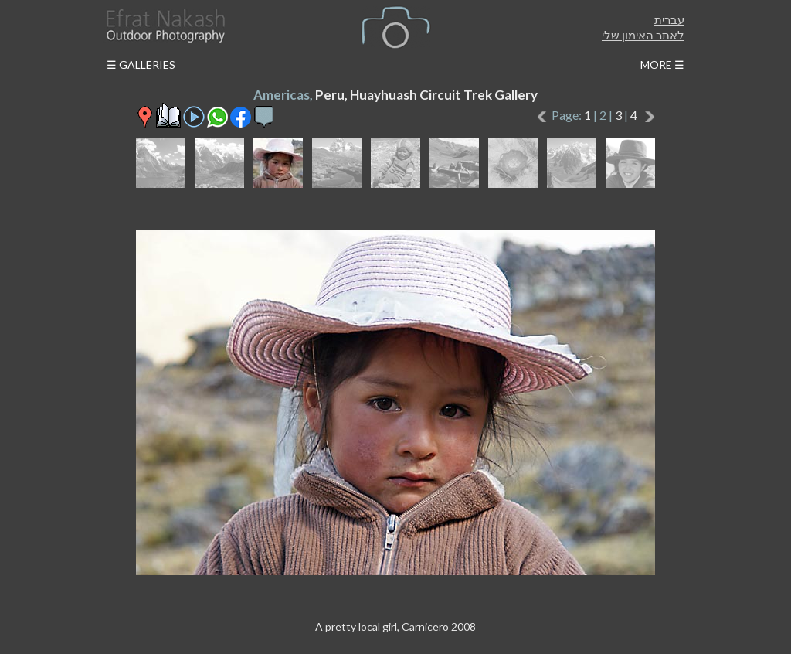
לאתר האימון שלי (643, 35)
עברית (669, 19)
